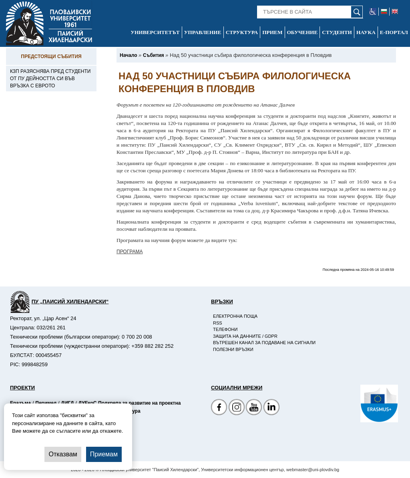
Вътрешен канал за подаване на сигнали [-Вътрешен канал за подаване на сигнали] (264, 342)
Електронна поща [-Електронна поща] (235, 316)
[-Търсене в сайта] (310, 12)
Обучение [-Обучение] (302, 32)
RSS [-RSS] (217, 323)
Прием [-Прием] (272, 32)
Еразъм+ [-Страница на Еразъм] (20, 403)
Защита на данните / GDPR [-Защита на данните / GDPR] (245, 336)
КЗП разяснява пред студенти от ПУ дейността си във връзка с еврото (50, 79)
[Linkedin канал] (271, 408)
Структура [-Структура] (242, 32)
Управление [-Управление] (202, 32)
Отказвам (62, 454)
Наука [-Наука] (366, 32)
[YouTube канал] (254, 408)
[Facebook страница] (237, 408)
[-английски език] (395, 12)
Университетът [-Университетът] (155, 32)
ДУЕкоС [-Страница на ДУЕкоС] (87, 403)
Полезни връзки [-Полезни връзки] (233, 349)
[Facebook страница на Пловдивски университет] (219, 408)
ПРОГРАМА (130, 251)
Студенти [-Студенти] (337, 32)
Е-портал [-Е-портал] (394, 32)
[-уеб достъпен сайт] (373, 12)
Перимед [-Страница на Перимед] (45, 403)
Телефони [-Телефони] (225, 329)
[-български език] (384, 12)
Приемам (104, 454)
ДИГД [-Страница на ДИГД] (67, 403)
